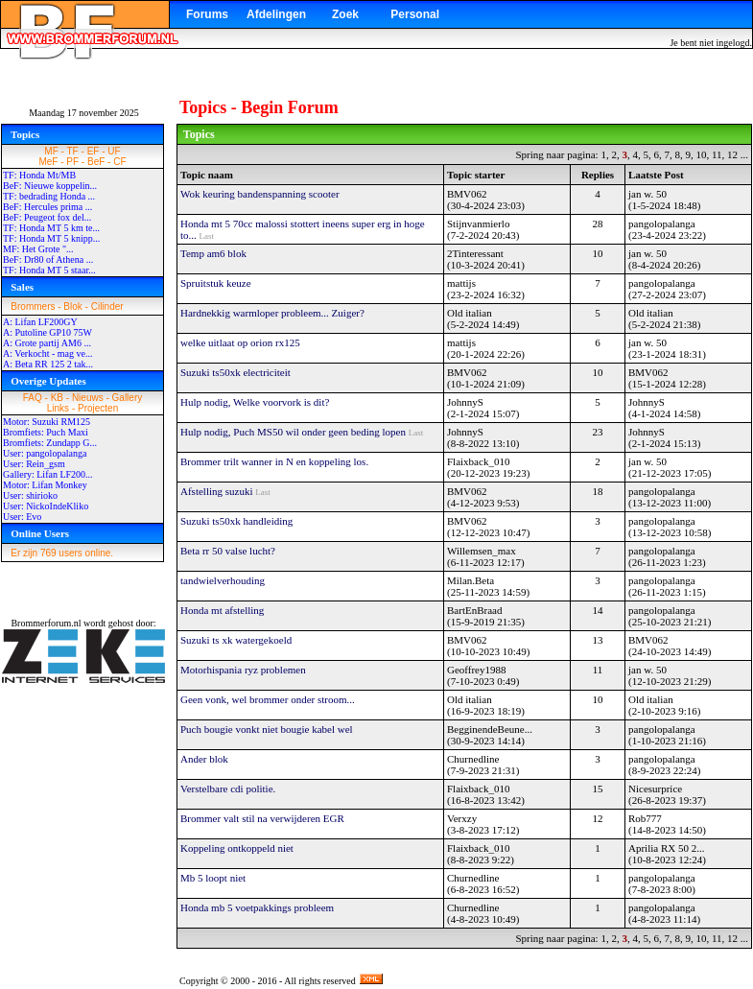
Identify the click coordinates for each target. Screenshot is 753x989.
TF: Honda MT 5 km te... (51, 228)
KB (57, 397)
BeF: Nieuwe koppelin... (50, 185)
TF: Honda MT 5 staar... (49, 270)
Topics (25, 134)
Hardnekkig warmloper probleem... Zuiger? (272, 312)
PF (72, 161)
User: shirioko (30, 495)
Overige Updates (48, 381)
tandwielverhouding (222, 580)
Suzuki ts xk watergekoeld (236, 640)
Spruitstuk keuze (215, 283)
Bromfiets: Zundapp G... (50, 442)
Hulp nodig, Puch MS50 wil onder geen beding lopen (294, 431)
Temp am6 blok (213, 253)
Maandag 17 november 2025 (84, 112)
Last (207, 236)
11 (717, 154)
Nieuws (88, 397)
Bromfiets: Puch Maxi (45, 432)
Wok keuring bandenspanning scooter (260, 194)
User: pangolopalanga (44, 453)
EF (93, 151)
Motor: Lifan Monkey (45, 485)
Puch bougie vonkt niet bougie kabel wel (266, 729)
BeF (96, 161)
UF (113, 151)
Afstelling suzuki (217, 491)
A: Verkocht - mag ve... (47, 353)
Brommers (33, 306)
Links (58, 408)
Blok (72, 306)
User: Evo (22, 516)
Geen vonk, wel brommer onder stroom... (267, 699)
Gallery (127, 397)
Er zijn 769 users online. (62, 553)
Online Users (40, 533)
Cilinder (107, 306)
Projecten (98, 408)
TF (73, 151)
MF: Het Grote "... (38, 249)
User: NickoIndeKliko (45, 506)
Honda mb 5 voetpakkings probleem (257, 907)
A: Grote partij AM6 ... (47, 343)
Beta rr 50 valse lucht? (227, 550)
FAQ (32, 397)
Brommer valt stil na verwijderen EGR (262, 818)
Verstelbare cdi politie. (227, 788)
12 (732, 154)
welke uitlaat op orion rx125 (240, 342)
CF (119, 161)
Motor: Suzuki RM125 (46, 421)
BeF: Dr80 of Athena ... (48, 259)
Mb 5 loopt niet (213, 877)
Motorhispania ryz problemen (243, 669)
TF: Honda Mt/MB (39, 175)
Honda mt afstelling (222, 610)
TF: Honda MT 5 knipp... (51, 238)
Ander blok (204, 759)
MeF (48, 161)
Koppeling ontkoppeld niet (237, 848)
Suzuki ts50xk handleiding (236, 521)
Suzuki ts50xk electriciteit (235, 372)
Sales (22, 287)
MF (51, 151)
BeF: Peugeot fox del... (47, 217)
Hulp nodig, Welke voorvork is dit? (254, 402)
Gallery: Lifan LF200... (48, 474)
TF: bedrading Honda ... (49, 196)
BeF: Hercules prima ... (47, 206)
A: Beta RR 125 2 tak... (48, 364)
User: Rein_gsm (34, 464)
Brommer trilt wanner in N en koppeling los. (274, 461)
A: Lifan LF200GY (40, 322)
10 (700, 154)
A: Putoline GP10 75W (47, 332)
